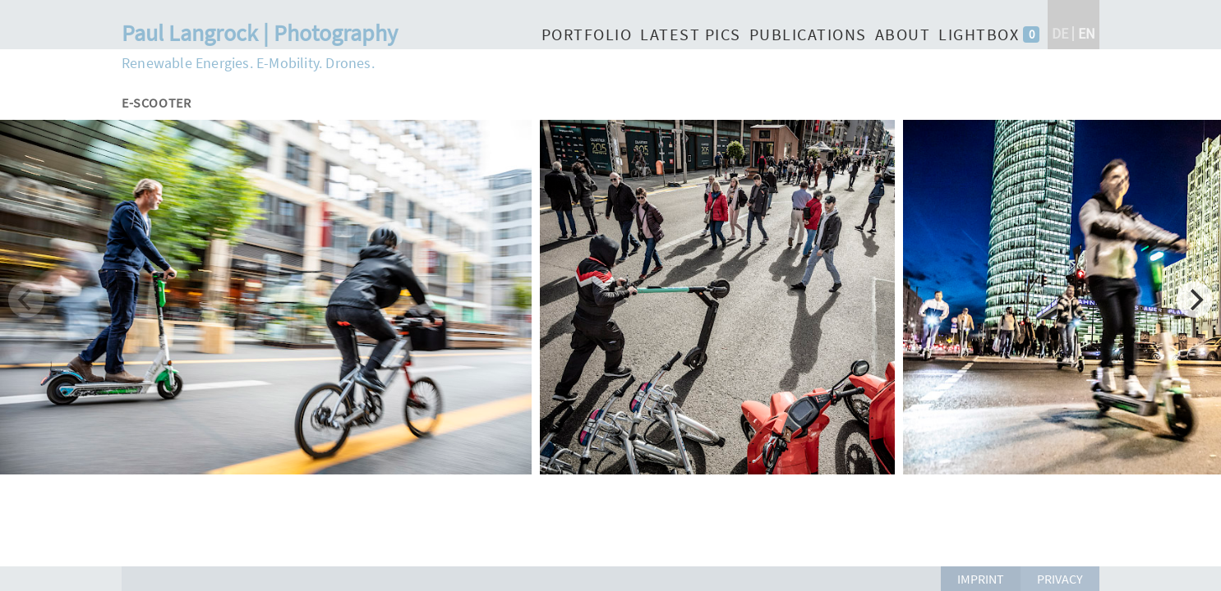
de (1060, 33)
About (903, 34)
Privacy (1060, 578)
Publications (808, 34)
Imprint (980, 578)
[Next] (1195, 300)
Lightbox (978, 34)
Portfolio (587, 34)
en (1086, 33)
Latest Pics (690, 34)
